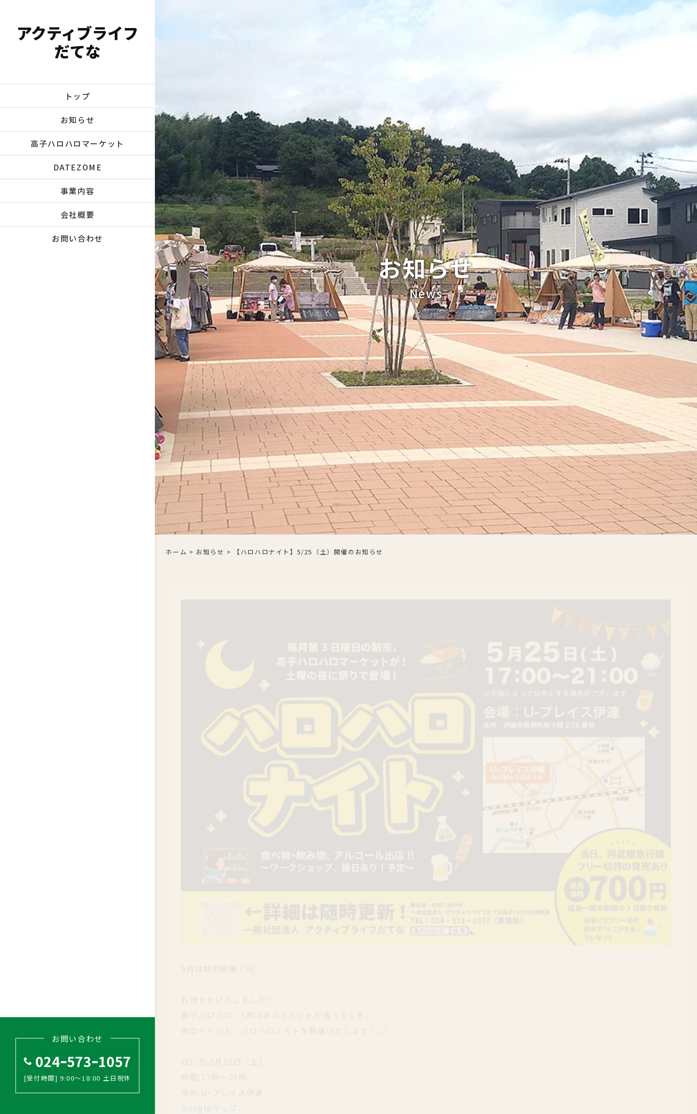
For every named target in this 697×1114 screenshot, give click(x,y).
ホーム (176, 551)
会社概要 (77, 214)
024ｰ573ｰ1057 (77, 1061)
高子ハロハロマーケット (77, 143)
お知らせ (77, 119)
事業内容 (77, 191)
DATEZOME (77, 167)
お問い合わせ (77, 238)
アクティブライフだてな (77, 42)
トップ (78, 96)
